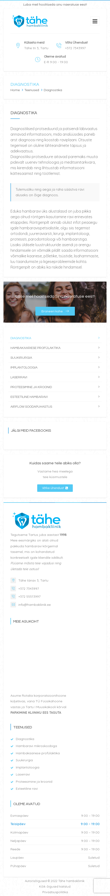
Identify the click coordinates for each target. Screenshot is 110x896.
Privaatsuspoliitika (55, 892)
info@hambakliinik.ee (34, 605)
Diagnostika (20, 338)
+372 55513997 (29, 596)
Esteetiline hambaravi (29, 397)
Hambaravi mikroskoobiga (36, 746)
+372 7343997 (28, 588)
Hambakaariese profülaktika (35, 348)
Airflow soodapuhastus (31, 406)
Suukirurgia (21, 357)
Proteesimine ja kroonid (31, 387)
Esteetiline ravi (27, 788)
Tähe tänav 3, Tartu (33, 580)
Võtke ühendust (55, 488)
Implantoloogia (23, 367)
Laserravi (18, 377)
